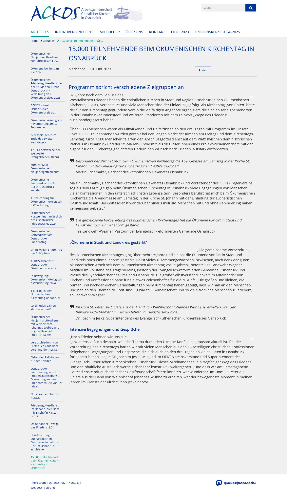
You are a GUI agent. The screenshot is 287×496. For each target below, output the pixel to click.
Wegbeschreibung (43, 487)
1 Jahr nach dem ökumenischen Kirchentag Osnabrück (45, 294)
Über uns (134, 32)
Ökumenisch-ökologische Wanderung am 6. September (46, 123)
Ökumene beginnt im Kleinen (45, 70)
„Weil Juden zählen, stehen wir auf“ (43, 307)
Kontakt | (75, 483)
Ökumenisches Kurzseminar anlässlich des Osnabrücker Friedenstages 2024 (46, 218)
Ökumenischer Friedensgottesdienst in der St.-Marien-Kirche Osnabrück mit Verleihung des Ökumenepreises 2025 (46, 88)
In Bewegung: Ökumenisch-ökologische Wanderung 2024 (46, 279)
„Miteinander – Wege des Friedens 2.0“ (45, 425)
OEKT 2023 (180, 32)
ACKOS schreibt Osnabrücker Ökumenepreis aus (43, 108)
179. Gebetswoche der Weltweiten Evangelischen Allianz (45, 153)
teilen (203, 70)
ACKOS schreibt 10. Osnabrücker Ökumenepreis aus (43, 264)
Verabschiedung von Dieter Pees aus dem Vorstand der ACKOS (44, 346)
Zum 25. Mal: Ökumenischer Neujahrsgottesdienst (45, 168)
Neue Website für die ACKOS (45, 396)
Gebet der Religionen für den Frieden (45, 359)
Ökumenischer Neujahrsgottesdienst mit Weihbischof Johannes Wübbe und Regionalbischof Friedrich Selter (45, 326)
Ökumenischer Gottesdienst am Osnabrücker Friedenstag (41, 236)
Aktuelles (40, 32)
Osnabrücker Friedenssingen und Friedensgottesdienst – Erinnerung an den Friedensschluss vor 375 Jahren (47, 377)
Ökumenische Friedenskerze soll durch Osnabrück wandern (43, 185)
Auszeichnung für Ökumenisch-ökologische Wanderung (46, 201)
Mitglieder (110, 32)
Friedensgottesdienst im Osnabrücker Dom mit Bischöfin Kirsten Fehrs (45, 410)
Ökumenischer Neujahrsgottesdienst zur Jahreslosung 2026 (45, 57)
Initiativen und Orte (74, 32)
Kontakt (157, 32)
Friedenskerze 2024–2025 (217, 32)
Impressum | (40, 483)
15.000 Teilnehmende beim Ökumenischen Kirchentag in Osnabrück (45, 462)
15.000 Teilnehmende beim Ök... (80, 41)
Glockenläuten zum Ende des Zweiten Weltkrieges (43, 138)
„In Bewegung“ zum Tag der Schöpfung (46, 251)
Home (34, 41)
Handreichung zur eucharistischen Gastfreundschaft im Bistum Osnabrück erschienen (44, 442)
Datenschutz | (59, 483)
